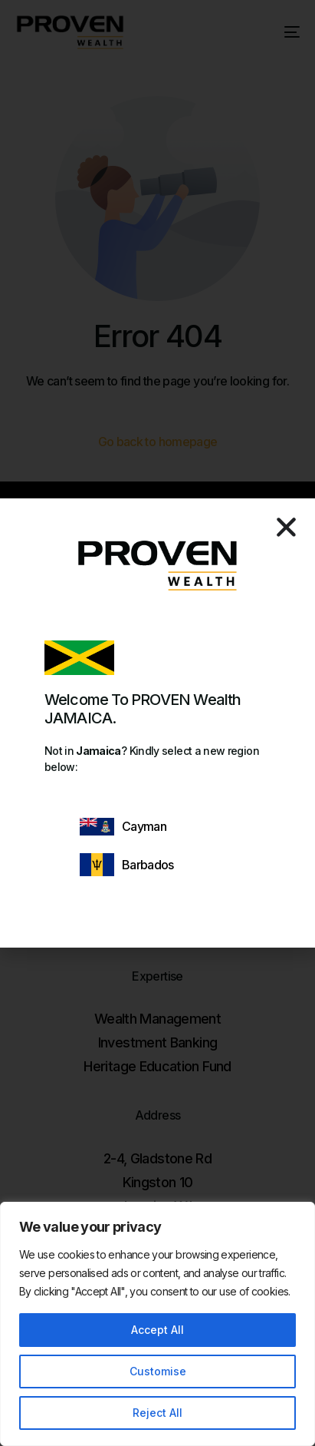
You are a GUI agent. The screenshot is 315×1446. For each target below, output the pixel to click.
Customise (158, 1371)
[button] (286, 527)
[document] (157, 723)
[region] (157, 1324)
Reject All (157, 1412)
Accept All (157, 1329)
